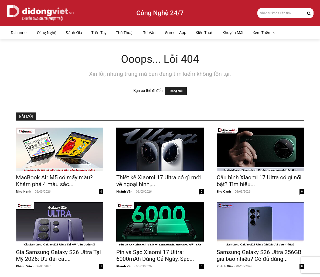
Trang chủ (175, 91)
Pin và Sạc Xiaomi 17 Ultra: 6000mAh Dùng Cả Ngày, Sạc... (155, 255)
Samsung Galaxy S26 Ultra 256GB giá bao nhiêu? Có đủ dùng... (259, 255)
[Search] (309, 13)
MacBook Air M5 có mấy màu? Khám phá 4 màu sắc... (54, 180)
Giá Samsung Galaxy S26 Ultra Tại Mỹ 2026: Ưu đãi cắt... (58, 255)
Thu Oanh (224, 191)
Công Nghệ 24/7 (159, 13)
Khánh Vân (124, 191)
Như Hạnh (23, 191)
